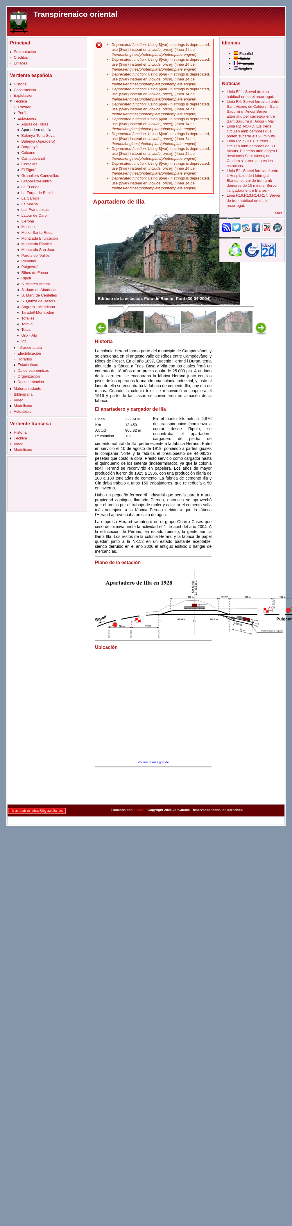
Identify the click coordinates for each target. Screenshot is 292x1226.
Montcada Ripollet (36, 244)
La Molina (29, 204)
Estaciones (26, 118)
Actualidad (22, 411)
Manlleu (28, 227)
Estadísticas (27, 364)
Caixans (28, 152)
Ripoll (26, 278)
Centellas (29, 164)
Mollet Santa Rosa (36, 232)
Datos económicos (33, 370)
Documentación (30, 382)
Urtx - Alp (29, 335)
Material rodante (27, 388)
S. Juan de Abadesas (39, 290)
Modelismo (23, 405)
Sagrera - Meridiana (38, 307)
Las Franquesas (35, 209)
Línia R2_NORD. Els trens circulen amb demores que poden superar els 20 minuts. (251, 131)
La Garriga (30, 198)
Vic (23, 341)
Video (18, 400)
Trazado (24, 107)
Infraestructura (29, 347)
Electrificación (29, 353)
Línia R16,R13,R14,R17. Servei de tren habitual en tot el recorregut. (253, 200)
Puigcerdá (29, 267)
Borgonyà (29, 147)
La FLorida (30, 187)
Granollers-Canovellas (40, 175)
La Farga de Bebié (37, 193)
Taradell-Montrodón (37, 312)
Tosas (26, 329)
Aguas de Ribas (34, 124)
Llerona (27, 221)
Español (243, 53)
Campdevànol (33, 158)
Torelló (27, 324)
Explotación (23, 95)
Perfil (21, 112)
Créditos (21, 57)
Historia (20, 84)
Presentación (25, 51)
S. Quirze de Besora (38, 301)
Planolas (28, 261)
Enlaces (20, 63)
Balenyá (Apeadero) (38, 141)
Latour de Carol (34, 215)
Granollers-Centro (36, 181)
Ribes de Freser (34, 272)
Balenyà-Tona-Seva (37, 135)
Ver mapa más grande (153, 762)
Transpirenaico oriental (75, 14)
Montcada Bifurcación (39, 238)
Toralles (27, 318)
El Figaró (28, 170)
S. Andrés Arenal (35, 284)
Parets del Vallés (35, 255)
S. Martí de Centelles (39, 295)
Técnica (20, 101)
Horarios (24, 359)
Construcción (25, 90)
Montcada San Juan (38, 249)
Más (278, 213)
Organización (28, 376)
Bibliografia (23, 394)
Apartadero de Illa (36, 130)
